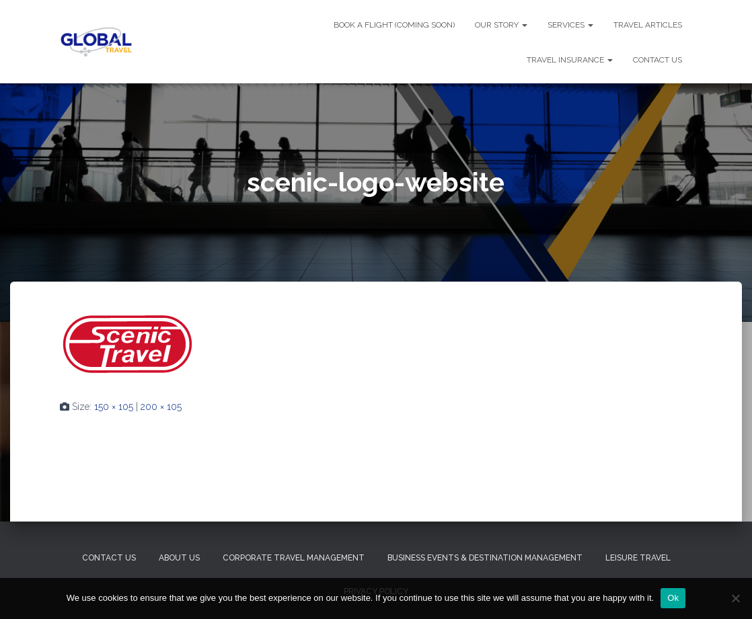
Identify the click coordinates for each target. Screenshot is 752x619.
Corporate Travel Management (294, 558)
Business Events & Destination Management (484, 558)
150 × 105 (113, 406)
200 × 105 (161, 406)
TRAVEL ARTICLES (647, 25)
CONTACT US (657, 60)
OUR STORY (501, 25)
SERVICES (570, 25)
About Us (179, 558)
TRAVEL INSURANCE (570, 60)
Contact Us (109, 558)
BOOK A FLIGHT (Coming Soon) (394, 25)
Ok (673, 598)
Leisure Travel (638, 558)
